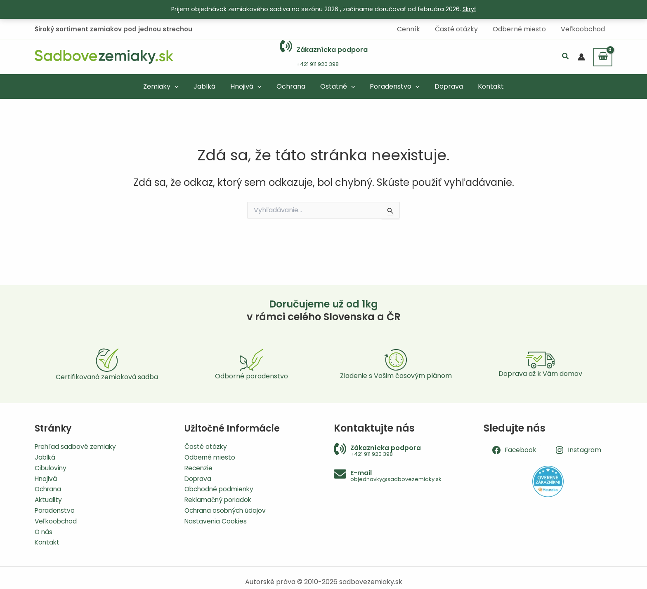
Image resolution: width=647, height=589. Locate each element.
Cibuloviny (51, 466)
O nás (44, 531)
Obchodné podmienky (220, 488)
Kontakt (48, 542)
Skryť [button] (469, 9)
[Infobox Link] (324, 56)
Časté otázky (205, 444)
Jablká (46, 455)
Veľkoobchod (57, 520)
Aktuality (49, 498)
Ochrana (49, 488)
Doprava (198, 477)
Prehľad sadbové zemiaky (77, 444)
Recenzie (199, 466)
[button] (565, 57)
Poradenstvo (55, 509)
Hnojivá (46, 477)
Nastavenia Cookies (216, 520)
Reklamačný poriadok (219, 498)
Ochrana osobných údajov (227, 509)
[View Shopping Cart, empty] (602, 56)
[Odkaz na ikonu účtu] (581, 56)
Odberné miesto (211, 455)
